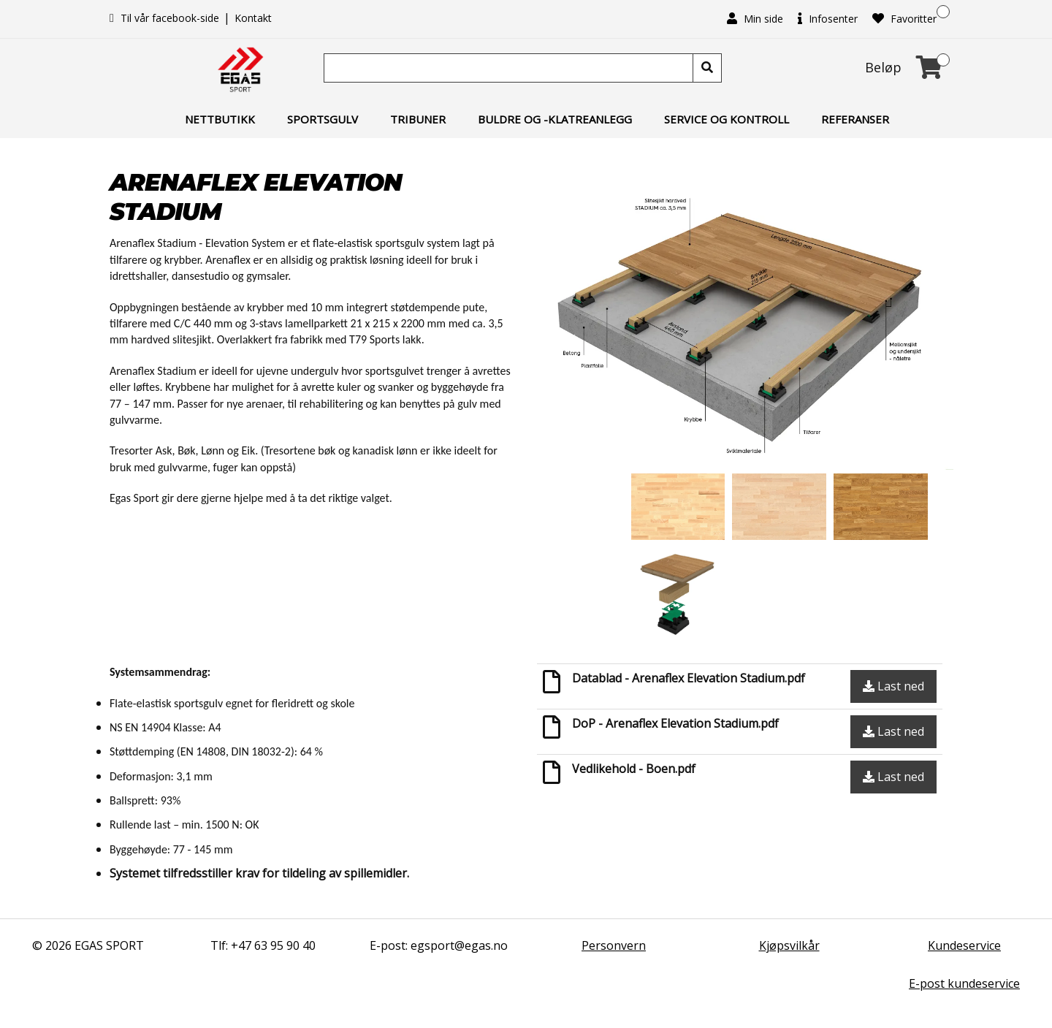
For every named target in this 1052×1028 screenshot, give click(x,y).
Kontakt (253, 18)
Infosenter (828, 19)
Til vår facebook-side (166, 18)
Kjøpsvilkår (789, 945)
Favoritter (904, 19)
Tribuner (418, 119)
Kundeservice (964, 945)
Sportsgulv (322, 119)
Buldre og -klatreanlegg (555, 119)
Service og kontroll (726, 119)
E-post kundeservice (964, 983)
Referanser (855, 119)
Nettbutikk (220, 119)
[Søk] (510, 68)
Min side (755, 19)
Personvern (614, 945)
